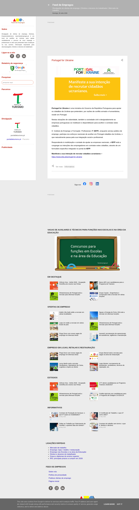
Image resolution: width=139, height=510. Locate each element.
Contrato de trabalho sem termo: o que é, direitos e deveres (112, 424)
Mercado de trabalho (58, 448)
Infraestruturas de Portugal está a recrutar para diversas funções (70, 293)
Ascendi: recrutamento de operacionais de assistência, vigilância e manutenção (112, 334)
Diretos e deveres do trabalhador (63, 454)
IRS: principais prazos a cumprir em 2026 (66, 458)
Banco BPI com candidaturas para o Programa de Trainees (111, 283)
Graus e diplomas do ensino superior (64, 456)
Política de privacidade (58, 475)
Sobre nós (53, 472)
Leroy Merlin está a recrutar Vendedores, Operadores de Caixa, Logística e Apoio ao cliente (71, 365)
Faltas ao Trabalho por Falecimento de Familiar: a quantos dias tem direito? (72, 424)
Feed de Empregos (62, 4)
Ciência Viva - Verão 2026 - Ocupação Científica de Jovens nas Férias (72, 283)
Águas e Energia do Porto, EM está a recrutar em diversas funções (112, 313)
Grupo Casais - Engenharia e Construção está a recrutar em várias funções (112, 294)
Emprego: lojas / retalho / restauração (65, 450)
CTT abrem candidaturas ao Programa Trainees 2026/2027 (112, 384)
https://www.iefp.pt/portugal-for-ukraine (67, 157)
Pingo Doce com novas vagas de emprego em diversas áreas (70, 334)
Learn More (109, 504)
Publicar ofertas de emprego (60, 478)
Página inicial (54, 481)
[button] (122, 60)
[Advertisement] (87, 37)
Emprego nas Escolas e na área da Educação (68, 452)
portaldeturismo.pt (14, 139)
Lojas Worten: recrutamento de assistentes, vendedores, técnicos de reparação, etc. (111, 365)
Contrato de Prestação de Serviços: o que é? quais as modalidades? (72, 414)
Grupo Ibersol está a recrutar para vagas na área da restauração (110, 353)
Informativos (69, 167)
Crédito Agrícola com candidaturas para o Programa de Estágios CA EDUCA (112, 394)
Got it (119, 504)
